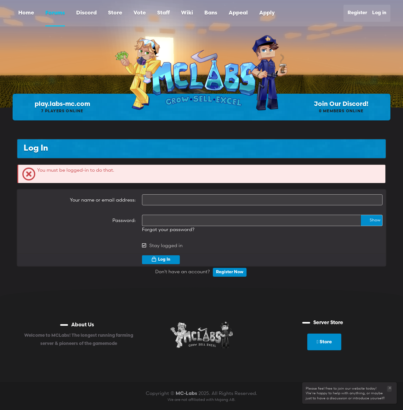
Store (115, 13)
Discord (86, 13)
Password (123, 220)
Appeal (238, 13)
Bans (210, 13)
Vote (139, 13)
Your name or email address (102, 200)
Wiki (187, 13)
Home (26, 13)
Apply (267, 13)
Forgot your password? (168, 229)
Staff (163, 13)
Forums (55, 13)
